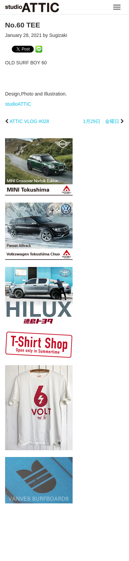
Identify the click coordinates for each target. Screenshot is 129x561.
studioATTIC (18, 104)
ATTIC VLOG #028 (29, 121)
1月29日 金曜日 (101, 121)
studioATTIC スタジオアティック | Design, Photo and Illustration (32, 7)
